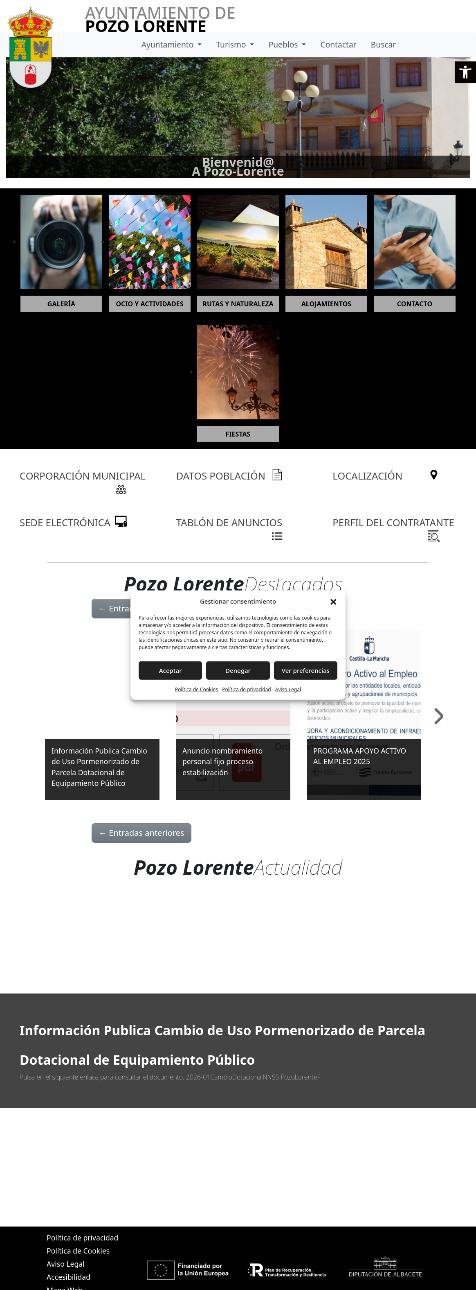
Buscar (383, 44)
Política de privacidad (246, 689)
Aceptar (170, 670)
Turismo (232, 44)
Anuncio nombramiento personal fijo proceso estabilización (222, 761)
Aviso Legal (288, 689)
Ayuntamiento (168, 44)
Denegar (238, 670)
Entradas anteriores (141, 832)
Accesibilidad (68, 1277)
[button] (465, 72)
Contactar (339, 44)
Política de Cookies (196, 689)
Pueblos (284, 44)
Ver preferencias (306, 670)
